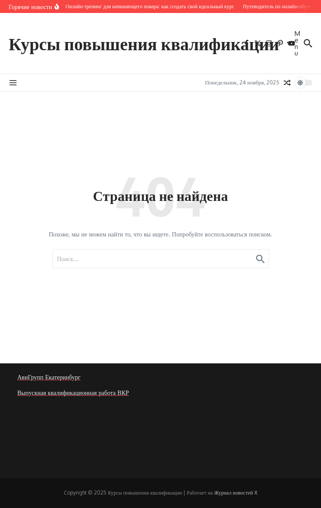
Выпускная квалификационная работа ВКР (73, 392)
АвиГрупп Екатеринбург (49, 377)
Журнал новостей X (235, 492)
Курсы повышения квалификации (144, 43)
